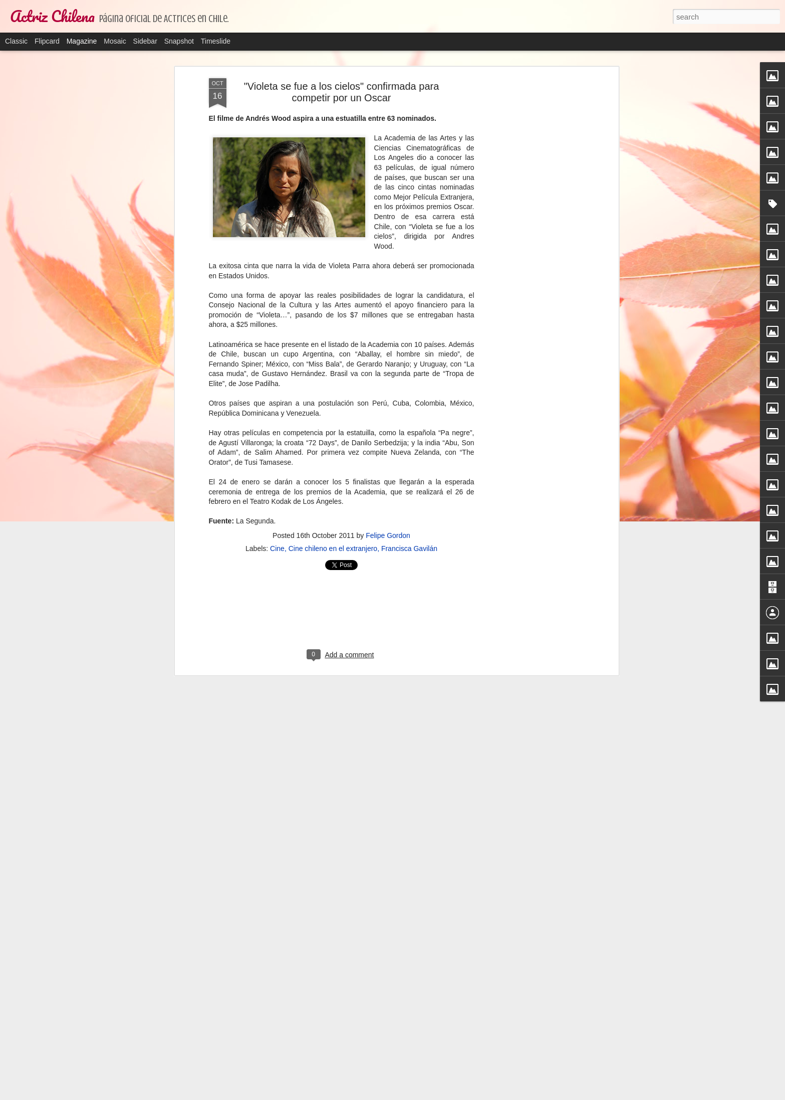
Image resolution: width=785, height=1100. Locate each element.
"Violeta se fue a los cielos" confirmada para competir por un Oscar (341, 92)
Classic (16, 41)
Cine (277, 548)
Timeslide (215, 41)
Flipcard (47, 41)
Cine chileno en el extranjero (333, 548)
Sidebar (145, 41)
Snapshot (179, 41)
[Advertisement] (529, 236)
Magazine (82, 41)
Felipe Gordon (388, 535)
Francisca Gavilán (409, 548)
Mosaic (115, 41)
